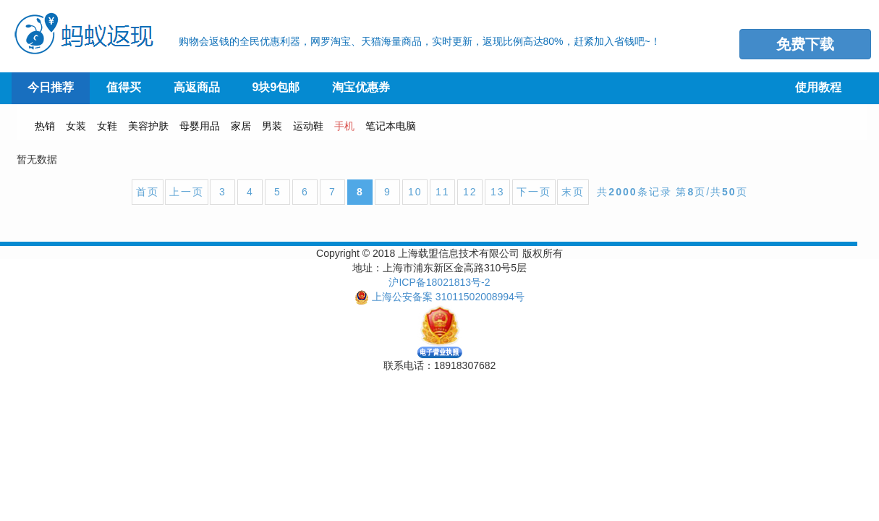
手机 (344, 126)
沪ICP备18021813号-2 (439, 282)
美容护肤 (148, 126)
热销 (45, 126)
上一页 (186, 192)
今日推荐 (50, 87)
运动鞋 (308, 126)
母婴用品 (199, 126)
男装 (272, 126)
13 (498, 192)
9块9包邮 (276, 87)
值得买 (123, 87)
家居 (241, 126)
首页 (147, 192)
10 (415, 192)
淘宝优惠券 (361, 87)
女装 (76, 126)
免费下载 (805, 44)
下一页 (534, 192)
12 (470, 192)
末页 (573, 192)
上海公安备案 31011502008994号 (448, 296)
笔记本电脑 (390, 126)
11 (443, 192)
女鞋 (107, 126)
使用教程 (818, 87)
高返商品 (197, 87)
